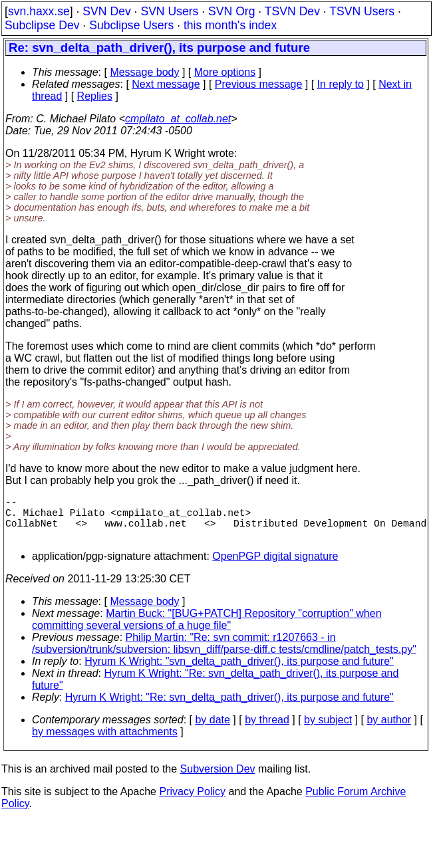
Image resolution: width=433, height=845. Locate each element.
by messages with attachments (105, 742)
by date (212, 730)
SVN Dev (106, 11)
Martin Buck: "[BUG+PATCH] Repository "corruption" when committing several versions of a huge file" (207, 630)
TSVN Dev (292, 11)
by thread (267, 730)
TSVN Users (361, 11)
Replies (94, 96)
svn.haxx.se (39, 11)
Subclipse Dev (42, 25)
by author (388, 730)
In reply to (340, 84)
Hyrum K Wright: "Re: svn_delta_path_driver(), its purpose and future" (229, 707)
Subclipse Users (131, 25)
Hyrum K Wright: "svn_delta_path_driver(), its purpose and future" (239, 671)
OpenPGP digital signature (275, 566)
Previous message (259, 84)
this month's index (230, 25)
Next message (166, 84)
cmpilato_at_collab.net (178, 118)
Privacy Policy (192, 802)
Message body (144, 72)
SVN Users (169, 11)
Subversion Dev (217, 779)
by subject (328, 730)
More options (225, 72)
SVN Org (231, 11)
